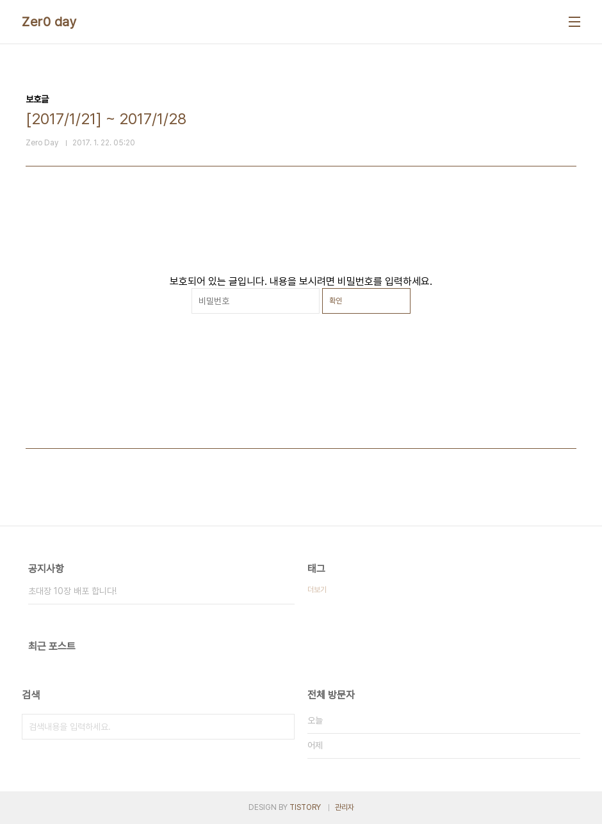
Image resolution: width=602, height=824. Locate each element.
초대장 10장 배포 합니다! (72, 591)
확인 (335, 300)
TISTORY (305, 807)
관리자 (344, 807)
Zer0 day (49, 21)
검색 (282, 727)
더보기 (317, 589)
